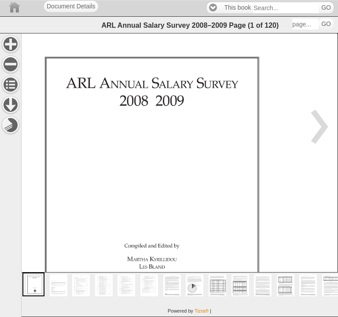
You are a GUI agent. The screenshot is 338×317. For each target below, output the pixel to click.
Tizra (202, 310)
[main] (179, 175)
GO (326, 7)
